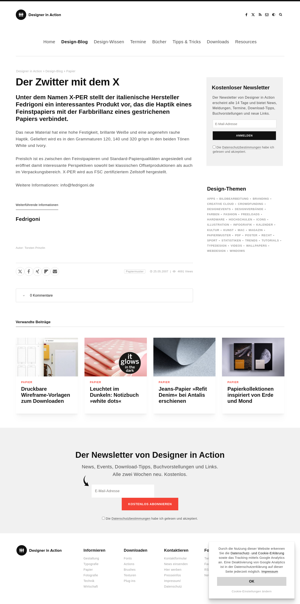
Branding (261, 198)
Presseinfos (172, 575)
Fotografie (91, 575)
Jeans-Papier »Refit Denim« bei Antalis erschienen (183, 395)
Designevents (219, 209)
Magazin (256, 230)
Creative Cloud (220, 204)
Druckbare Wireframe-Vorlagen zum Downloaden (45, 395)
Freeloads (250, 214)
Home (49, 41)
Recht (266, 235)
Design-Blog (74, 41)
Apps (211, 198)
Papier (71, 71)
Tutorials (270, 240)
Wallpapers (256, 245)
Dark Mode (274, 15)
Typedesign (217, 245)
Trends (251, 240)
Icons (261, 219)
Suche (281, 15)
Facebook (246, 15)
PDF (238, 235)
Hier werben (173, 569)
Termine (138, 41)
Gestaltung (91, 558)
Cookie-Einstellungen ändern (252, 591)
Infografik (242, 224)
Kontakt (267, 15)
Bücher (159, 41)
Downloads (218, 41)
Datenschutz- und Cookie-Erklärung (257, 553)
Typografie (91, 564)
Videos (236, 245)
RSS (260, 15)
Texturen (130, 575)
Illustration (218, 224)
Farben (213, 214)
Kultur (213, 230)
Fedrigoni (28, 219)
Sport (212, 240)
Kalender (264, 224)
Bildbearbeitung (234, 198)
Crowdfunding (250, 204)
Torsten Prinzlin (35, 247)
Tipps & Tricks (187, 41)
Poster (251, 235)
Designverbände (249, 209)
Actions (129, 564)
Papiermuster (135, 271)
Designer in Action (38, 15)
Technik (89, 581)
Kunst (228, 230)
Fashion (230, 214)
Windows (237, 250)
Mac (241, 230)
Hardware (216, 219)
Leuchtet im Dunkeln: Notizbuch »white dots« (114, 395)
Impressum (269, 571)
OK (252, 581)
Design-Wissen (109, 41)
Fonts (128, 558)
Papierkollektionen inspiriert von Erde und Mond (250, 395)
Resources (246, 41)
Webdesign (216, 250)
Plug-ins (130, 581)
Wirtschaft (91, 586)
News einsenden (176, 564)
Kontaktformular (175, 558)
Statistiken (231, 240)
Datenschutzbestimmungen (241, 147)
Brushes (130, 569)
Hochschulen (240, 219)
